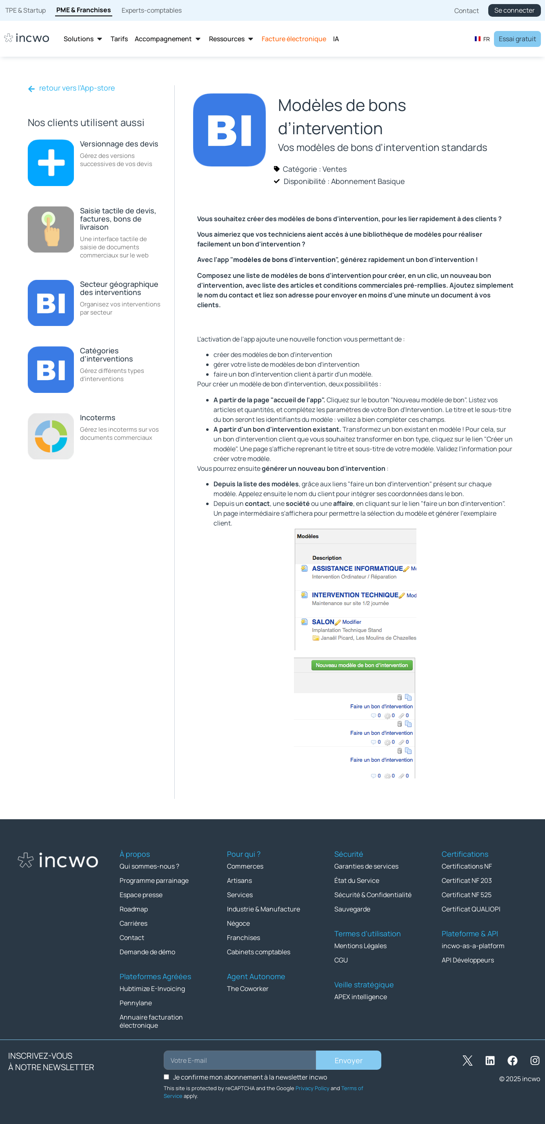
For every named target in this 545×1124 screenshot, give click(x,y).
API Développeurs (468, 960)
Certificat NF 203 (467, 880)
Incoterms (98, 417)
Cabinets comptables (258, 951)
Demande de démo (147, 951)
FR (482, 39)
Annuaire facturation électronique (151, 1021)
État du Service (356, 880)
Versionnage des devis (119, 144)
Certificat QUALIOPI (471, 909)
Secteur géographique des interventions (119, 288)
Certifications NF (467, 866)
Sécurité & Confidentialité (373, 894)
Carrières (133, 923)
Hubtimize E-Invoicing (152, 988)
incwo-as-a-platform (473, 945)
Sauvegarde (352, 909)
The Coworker (248, 988)
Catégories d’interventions (106, 355)
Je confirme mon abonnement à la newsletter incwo (250, 1077)
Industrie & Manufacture (263, 909)
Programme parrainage (154, 880)
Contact (132, 937)
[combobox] (482, 38)
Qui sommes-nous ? (149, 866)
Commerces (245, 866)
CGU (341, 960)
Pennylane (136, 1002)
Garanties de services (366, 866)
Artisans (239, 880)
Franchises (243, 937)
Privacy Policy (312, 1088)
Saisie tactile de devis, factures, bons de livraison (118, 219)
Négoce (238, 923)
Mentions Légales (360, 945)
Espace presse (141, 894)
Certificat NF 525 (467, 894)
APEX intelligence (360, 996)
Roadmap (134, 909)
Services (240, 894)
